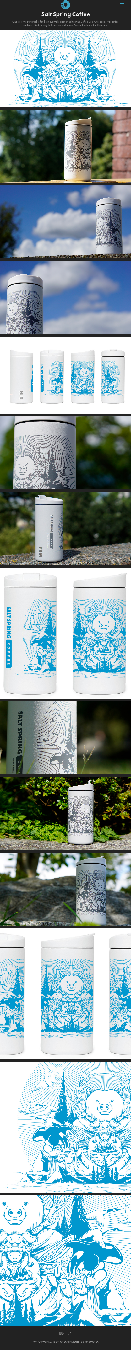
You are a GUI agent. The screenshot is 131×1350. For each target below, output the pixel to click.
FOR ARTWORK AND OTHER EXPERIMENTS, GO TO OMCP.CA (65, 1342)
